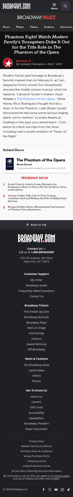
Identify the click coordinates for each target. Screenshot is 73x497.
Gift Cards (36, 407)
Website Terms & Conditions (36, 446)
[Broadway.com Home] (16, 6)
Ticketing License (36, 461)
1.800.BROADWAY (42, 252)
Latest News (36, 370)
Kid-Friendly (36, 333)
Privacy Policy (36, 441)
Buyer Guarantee (36, 429)
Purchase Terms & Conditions (36, 451)
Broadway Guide (36, 285)
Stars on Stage (36, 328)
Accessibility (36, 413)
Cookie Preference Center (37, 466)
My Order (36, 280)
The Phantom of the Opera (36, 99)
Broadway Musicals (36, 317)
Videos (34, 27)
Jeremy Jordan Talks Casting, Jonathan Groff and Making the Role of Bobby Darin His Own (37, 198)
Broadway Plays (36, 322)
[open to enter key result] (65, 6)
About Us (36, 396)
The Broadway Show (36, 365)
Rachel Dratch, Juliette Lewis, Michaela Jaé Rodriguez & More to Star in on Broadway (37, 187)
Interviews (66, 27)
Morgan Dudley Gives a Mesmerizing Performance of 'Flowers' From (36, 208)
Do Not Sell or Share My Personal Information (36, 471)
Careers (36, 402)
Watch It (23, 61)
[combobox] (64, 6)
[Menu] (54, 6)
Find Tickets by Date (36, 311)
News (6, 27)
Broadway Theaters (36, 423)
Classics (36, 338)
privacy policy (62, 476)
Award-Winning (36, 344)
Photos (20, 27)
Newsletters (36, 418)
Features (49, 27)
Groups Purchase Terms (37, 456)
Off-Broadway (36, 349)
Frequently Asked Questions (37, 291)
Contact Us (34, 248)
